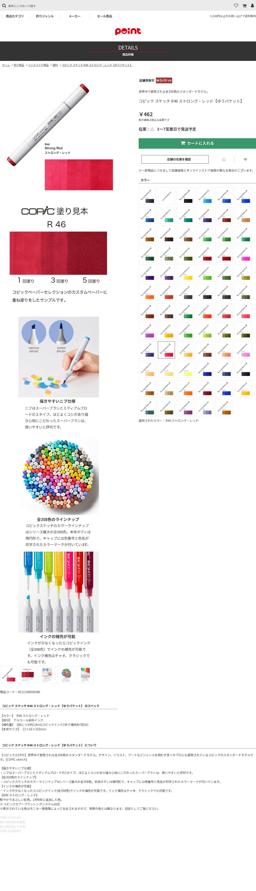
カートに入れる (197, 143)
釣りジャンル (45, 16)
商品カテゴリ (15, 16)
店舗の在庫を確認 (179, 159)
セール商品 (104, 16)
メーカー (75, 16)
